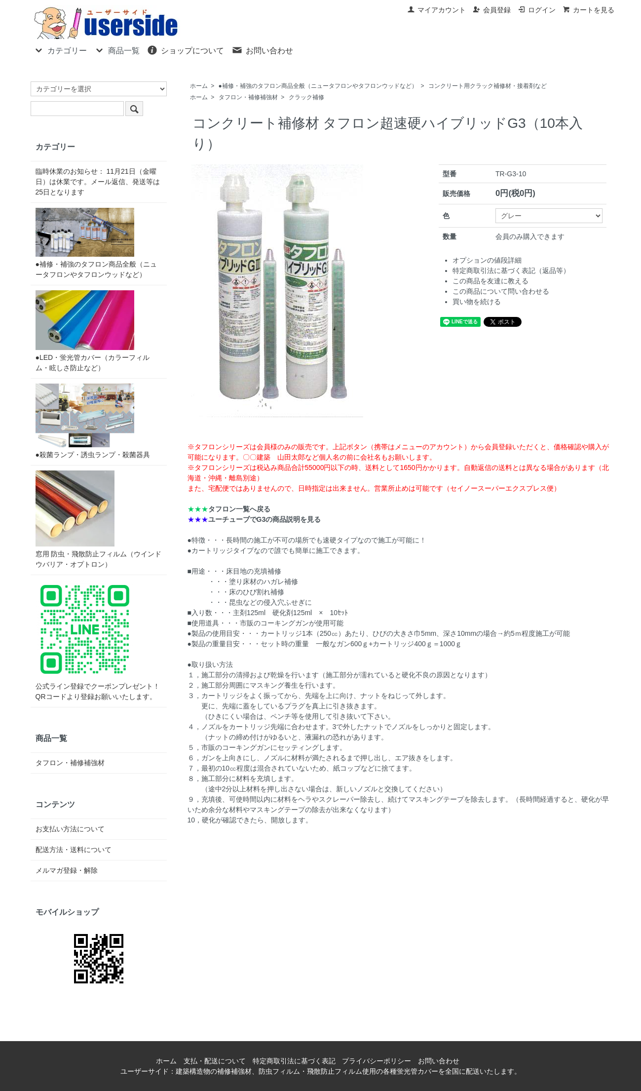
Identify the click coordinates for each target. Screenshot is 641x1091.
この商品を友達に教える (490, 281)
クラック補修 (306, 97)
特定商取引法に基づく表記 (294, 1061)
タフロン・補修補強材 (248, 97)
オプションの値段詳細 (487, 260)
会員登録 (492, 10)
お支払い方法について (70, 829)
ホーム (199, 85)
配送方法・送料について (74, 850)
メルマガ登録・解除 (67, 870)
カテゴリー (60, 50)
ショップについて (185, 50)
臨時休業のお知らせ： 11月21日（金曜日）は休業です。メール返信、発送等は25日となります (98, 181)
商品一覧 (117, 50)
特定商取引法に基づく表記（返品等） (511, 270)
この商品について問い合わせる (500, 291)
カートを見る (588, 10)
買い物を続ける (476, 302)
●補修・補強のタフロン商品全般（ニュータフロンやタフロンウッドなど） (318, 85)
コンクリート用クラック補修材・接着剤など (487, 85)
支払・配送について (215, 1061)
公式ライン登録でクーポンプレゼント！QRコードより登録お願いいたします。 (98, 640)
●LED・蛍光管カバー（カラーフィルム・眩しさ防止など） (93, 331)
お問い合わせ (262, 50)
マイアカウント (436, 10)
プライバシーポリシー (376, 1061)
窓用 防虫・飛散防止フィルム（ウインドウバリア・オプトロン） (99, 519)
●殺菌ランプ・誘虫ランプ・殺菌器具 (93, 421)
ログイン (537, 10)
